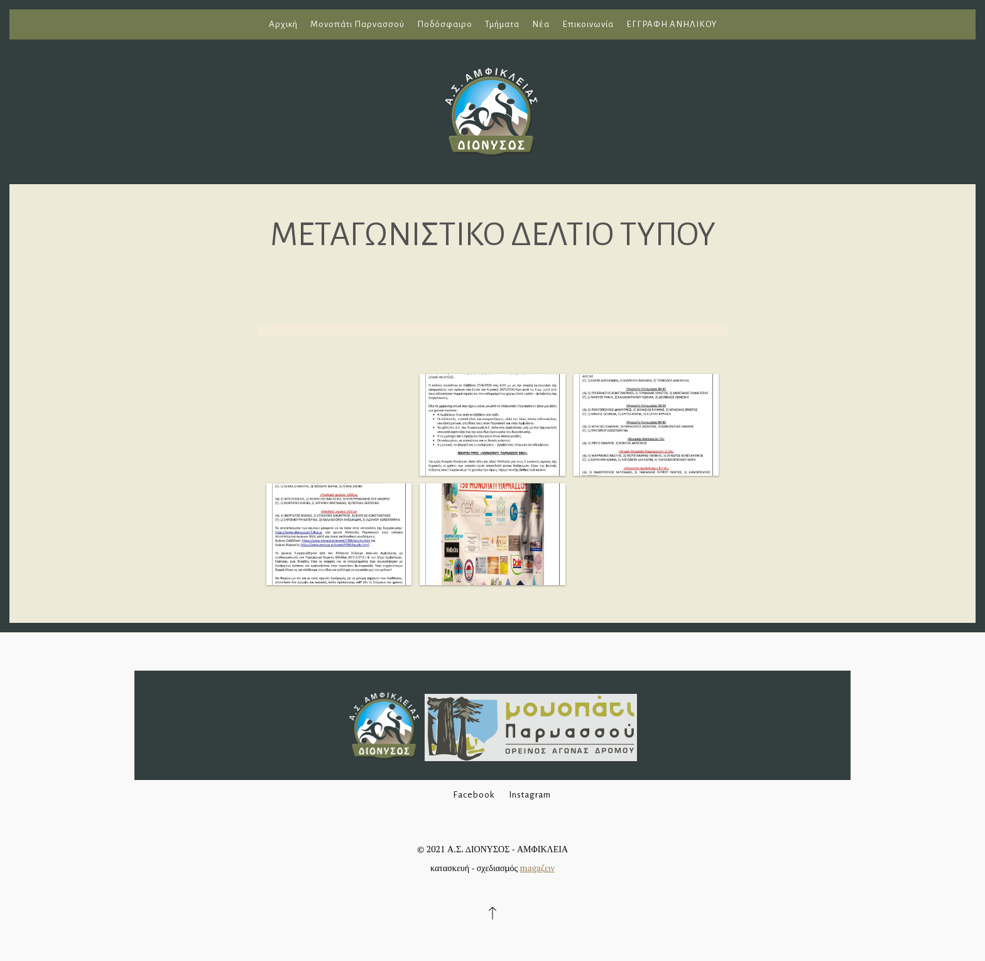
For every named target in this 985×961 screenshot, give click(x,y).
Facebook (473, 794)
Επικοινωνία (588, 24)
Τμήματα (502, 24)
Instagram (530, 794)
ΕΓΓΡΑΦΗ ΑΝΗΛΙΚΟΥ (671, 24)
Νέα (541, 24)
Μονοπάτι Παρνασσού (357, 24)
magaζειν (537, 868)
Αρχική (283, 24)
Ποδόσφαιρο (444, 24)
